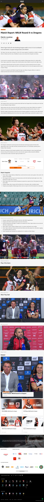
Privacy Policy (6, 499)
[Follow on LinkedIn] (22, 475)
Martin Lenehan (7, 37)
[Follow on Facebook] (13, 475)
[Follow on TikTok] (11, 475)
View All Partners (22, 471)
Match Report (3, 29)
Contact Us (15, 499)
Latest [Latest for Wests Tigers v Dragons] (28, 167)
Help (12, 499)
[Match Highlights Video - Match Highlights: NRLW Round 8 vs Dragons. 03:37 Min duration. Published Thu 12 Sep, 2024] (11, 407)
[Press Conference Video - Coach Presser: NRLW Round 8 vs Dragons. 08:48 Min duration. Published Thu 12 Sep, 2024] (22, 377)
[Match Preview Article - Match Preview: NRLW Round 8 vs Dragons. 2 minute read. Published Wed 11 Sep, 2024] (11, 425)
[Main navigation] (1, 1)
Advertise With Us (19, 499)
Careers (10, 499)
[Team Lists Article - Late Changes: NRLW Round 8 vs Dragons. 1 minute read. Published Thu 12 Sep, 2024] (33, 407)
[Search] (42, 1)
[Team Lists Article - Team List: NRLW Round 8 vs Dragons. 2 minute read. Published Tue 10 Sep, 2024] (33, 425)
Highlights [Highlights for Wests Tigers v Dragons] (15, 167)
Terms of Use (2, 499)
